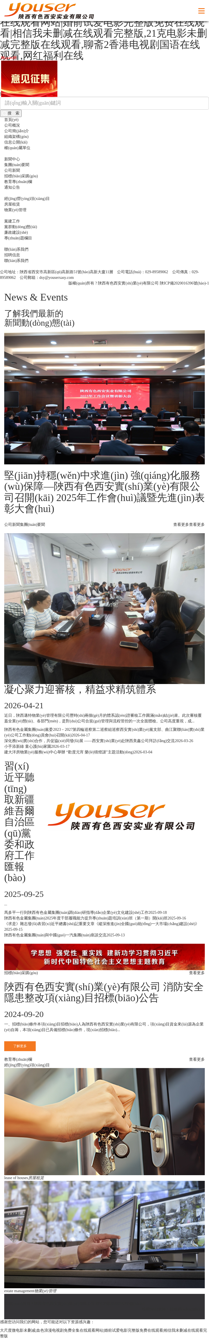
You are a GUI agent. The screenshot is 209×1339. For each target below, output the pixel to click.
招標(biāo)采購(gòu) (21, 176)
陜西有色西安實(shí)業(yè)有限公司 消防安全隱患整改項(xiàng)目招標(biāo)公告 (104, 992)
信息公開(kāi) (15, 142)
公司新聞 (12, 170)
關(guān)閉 (11, 56)
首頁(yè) (11, 120)
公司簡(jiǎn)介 (16, 131)
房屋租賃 (12, 204)
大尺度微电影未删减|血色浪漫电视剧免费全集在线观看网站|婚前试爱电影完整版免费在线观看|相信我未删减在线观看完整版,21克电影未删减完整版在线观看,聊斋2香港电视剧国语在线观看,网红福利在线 (103, 33)
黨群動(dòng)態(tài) (20, 227)
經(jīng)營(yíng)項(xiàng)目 (27, 199)
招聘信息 (12, 255)
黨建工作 (12, 221)
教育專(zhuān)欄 (18, 182)
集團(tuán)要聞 (16, 165)
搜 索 (10, 113)
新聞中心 (12, 159)
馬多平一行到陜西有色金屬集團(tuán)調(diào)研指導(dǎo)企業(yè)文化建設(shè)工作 (76, 912)
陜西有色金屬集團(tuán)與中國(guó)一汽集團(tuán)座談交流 (55, 935)
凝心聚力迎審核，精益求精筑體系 (80, 689)
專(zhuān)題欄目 (18, 238)
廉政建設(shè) (16, 232)
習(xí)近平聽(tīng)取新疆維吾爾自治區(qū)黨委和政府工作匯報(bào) (19, 821)
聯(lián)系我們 (16, 249)
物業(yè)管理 (15, 210)
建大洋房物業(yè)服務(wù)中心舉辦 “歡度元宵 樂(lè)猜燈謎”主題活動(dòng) (69, 752)
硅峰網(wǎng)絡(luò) (187, 1309)
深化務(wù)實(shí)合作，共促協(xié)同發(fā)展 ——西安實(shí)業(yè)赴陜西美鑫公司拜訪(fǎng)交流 (89, 741)
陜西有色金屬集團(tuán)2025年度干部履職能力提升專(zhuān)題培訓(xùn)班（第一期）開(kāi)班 (86, 918)
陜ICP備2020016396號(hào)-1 (184, 283)
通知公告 (12, 187)
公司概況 (12, 125)
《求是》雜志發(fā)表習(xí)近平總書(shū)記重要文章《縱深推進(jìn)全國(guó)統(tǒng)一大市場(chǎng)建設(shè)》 (101, 924)
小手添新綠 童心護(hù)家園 (27, 746)
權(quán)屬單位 (17, 148)
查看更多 (197, 524)
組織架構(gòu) (16, 136)
